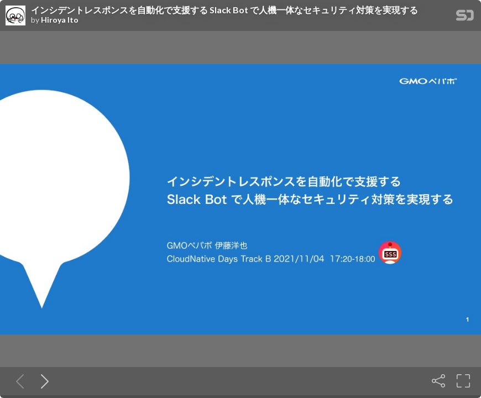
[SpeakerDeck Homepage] (465, 17)
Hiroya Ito (60, 20)
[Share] (438, 381)
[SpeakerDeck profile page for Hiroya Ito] (15, 16)
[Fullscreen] (463, 381)
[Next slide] (42, 381)
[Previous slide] (18, 381)
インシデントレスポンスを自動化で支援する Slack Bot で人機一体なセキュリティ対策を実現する (224, 10)
